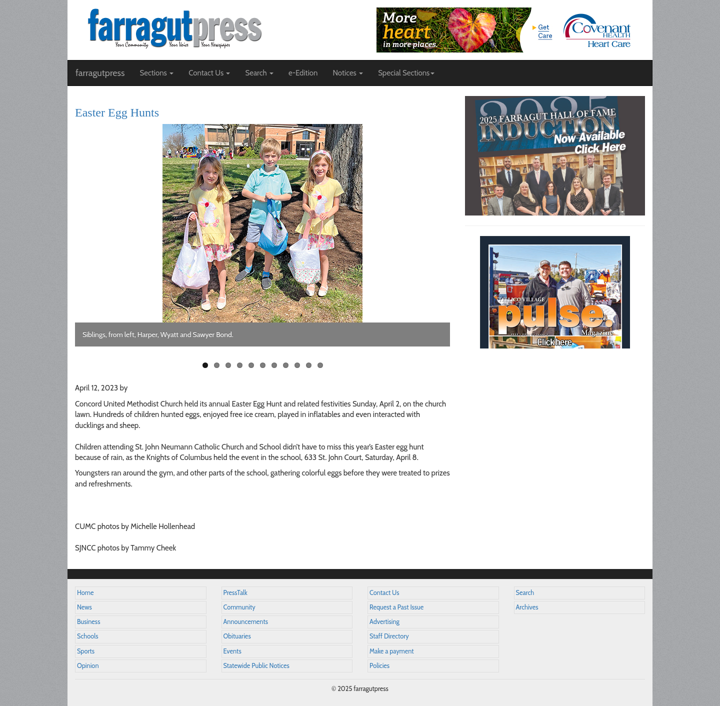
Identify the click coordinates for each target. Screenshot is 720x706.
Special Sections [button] (406, 73)
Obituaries (237, 636)
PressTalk (236, 592)
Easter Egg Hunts (117, 112)
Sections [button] (157, 73)
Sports (85, 651)
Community (240, 607)
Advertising (385, 622)
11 (320, 365)
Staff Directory (389, 636)
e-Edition (303, 73)
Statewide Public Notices (257, 666)
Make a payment (392, 651)
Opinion (88, 666)
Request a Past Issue (397, 607)
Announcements (246, 622)
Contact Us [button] (209, 73)
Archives (527, 607)
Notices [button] (347, 73)
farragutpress (100, 73)
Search (525, 592)
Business (88, 622)
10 (309, 365)
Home (85, 592)
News (84, 607)
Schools (87, 636)
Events (233, 651)
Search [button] (259, 73)
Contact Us (384, 592)
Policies (380, 666)
